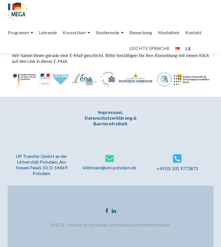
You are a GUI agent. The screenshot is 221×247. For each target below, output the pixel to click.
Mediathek (169, 32)
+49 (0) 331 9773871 (177, 168)
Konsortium (74, 32)
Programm (18, 32)
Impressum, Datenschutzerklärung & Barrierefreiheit (111, 117)
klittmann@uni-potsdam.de (109, 167)
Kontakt (193, 32)
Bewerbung (140, 32)
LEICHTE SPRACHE (149, 48)
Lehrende (48, 32)
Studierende (107, 32)
